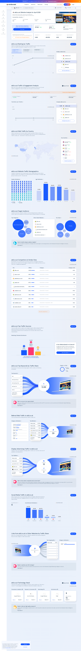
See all (20, 599)
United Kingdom (52, 28)
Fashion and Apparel (25, 226)
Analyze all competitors (21, 264)
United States (67, 144)
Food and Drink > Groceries (18, 17)
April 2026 (59, 7)
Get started (67, 4)
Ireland (66, 147)
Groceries (22, 233)
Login (73, 4)
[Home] (11, 4)
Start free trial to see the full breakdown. (31, 357)
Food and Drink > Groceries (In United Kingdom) (68, 29)
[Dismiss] (79, 1)
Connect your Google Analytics (22, 37)
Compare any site (66, 120)
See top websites (66, 70)
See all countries (69, 160)
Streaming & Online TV (26, 222)
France (66, 153)
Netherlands (67, 150)
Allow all (25, 644)
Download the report (52, 1)
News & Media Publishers (18, 224)
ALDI (13, 20)
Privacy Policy (8, 647)
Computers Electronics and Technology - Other (28, 231)
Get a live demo (65, 352)
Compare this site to (28, 7)
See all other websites (40, 234)
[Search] (44, 7)
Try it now (22, 29)
